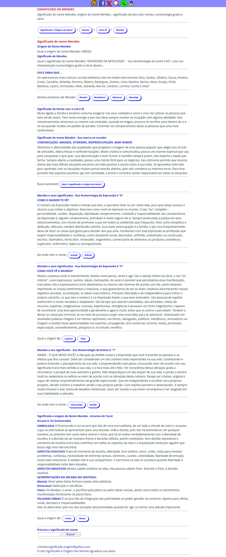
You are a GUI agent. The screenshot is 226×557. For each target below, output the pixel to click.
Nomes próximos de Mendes (56, 97)
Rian (83, 338)
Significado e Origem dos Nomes (67, 551)
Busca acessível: (47, 184)
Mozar (82, 518)
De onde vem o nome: (52, 255)
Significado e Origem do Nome (56, 30)
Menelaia (133, 97)
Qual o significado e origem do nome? (82, 184)
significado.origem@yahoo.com (69, 547)
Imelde (93, 404)
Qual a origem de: (49, 338)
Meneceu (117, 97)
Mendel (83, 97)
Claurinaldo (76, 404)
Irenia (68, 518)
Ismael (74, 255)
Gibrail (88, 255)
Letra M (103, 30)
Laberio (69, 338)
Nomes (85, 30)
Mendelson (100, 97)
